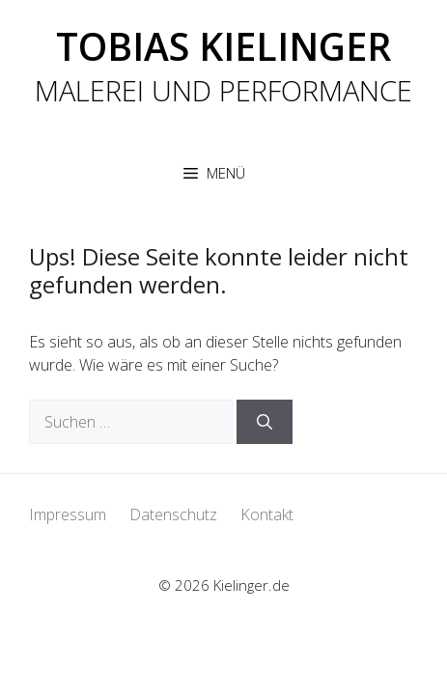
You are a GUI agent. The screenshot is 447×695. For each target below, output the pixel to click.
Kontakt (266, 514)
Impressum (67, 514)
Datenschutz (173, 514)
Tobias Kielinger (223, 45)
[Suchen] (265, 422)
